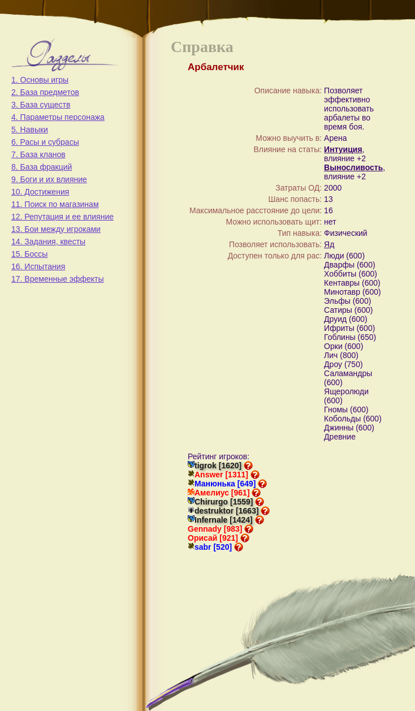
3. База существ (40, 104)
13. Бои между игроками (56, 229)
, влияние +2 (345, 154)
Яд (329, 244)
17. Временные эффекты (57, 278)
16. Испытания (38, 266)
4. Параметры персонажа (58, 117)
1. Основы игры (39, 79)
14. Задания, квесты (48, 241)
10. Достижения (40, 191)
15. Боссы (29, 253)
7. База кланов (38, 154)
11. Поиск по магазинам (55, 204)
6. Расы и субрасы (45, 141)
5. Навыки (29, 129)
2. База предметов (45, 92)
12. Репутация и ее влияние (62, 216)
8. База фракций (41, 166)
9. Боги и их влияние (49, 179)
